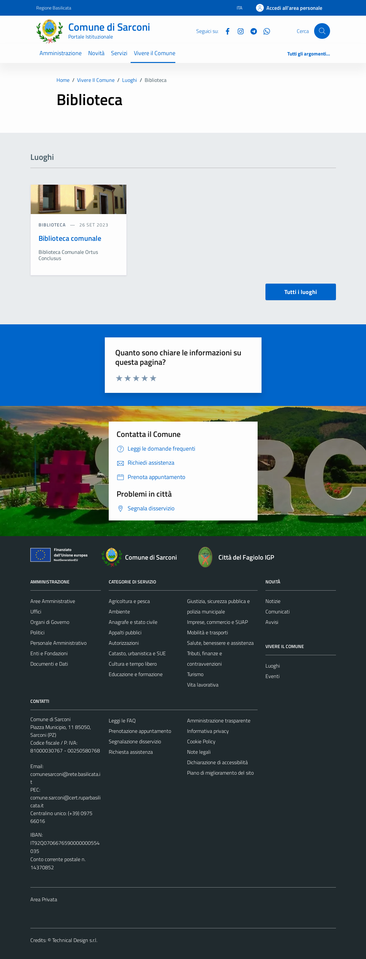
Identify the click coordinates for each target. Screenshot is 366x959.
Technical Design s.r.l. (74, 940)
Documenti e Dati (49, 664)
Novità (96, 53)
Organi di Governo (49, 622)
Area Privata (43, 899)
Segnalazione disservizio (135, 741)
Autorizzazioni (124, 643)
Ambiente (119, 611)
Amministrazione (61, 53)
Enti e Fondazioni (49, 653)
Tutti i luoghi (300, 291)
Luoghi (272, 666)
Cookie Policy (201, 741)
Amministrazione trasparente (218, 720)
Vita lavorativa (202, 684)
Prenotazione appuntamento (140, 731)
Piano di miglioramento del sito (220, 773)
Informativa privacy (208, 731)
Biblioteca (53, 224)
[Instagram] (238, 31)
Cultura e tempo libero (133, 664)
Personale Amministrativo (58, 643)
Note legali (199, 752)
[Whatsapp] (264, 31)
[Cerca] (322, 31)
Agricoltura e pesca (129, 601)
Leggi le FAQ (122, 720)
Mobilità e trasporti (207, 632)
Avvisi (271, 622)
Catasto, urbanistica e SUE (137, 653)
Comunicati (277, 611)
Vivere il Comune (154, 53)
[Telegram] (251, 31)
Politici (37, 632)
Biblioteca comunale (70, 238)
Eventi (272, 676)
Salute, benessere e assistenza (220, 643)
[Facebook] (224, 31)
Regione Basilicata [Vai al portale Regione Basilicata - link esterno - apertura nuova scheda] (53, 7)
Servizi (119, 53)
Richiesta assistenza (131, 752)
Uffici (35, 611)
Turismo (195, 674)
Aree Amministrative (52, 601)
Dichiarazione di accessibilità (217, 762)
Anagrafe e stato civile (133, 622)
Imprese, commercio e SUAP (217, 622)
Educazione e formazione (136, 674)
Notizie (272, 601)
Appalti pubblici (125, 632)
